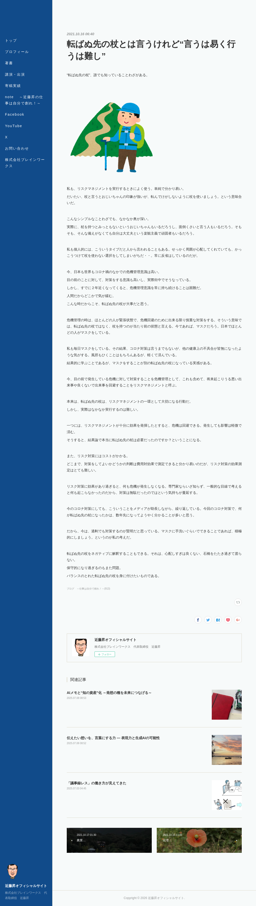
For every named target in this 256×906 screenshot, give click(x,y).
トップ (11, 40)
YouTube (13, 126)
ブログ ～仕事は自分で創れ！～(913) (88, 588)
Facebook (14, 114)
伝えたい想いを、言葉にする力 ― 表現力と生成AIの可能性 (113, 738)
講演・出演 (15, 74)
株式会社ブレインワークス (25, 163)
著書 (9, 63)
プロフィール (17, 52)
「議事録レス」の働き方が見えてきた (96, 783)
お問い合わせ (17, 148)
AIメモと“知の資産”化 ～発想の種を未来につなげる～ (109, 693)
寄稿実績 (13, 86)
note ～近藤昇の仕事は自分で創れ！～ (24, 100)
